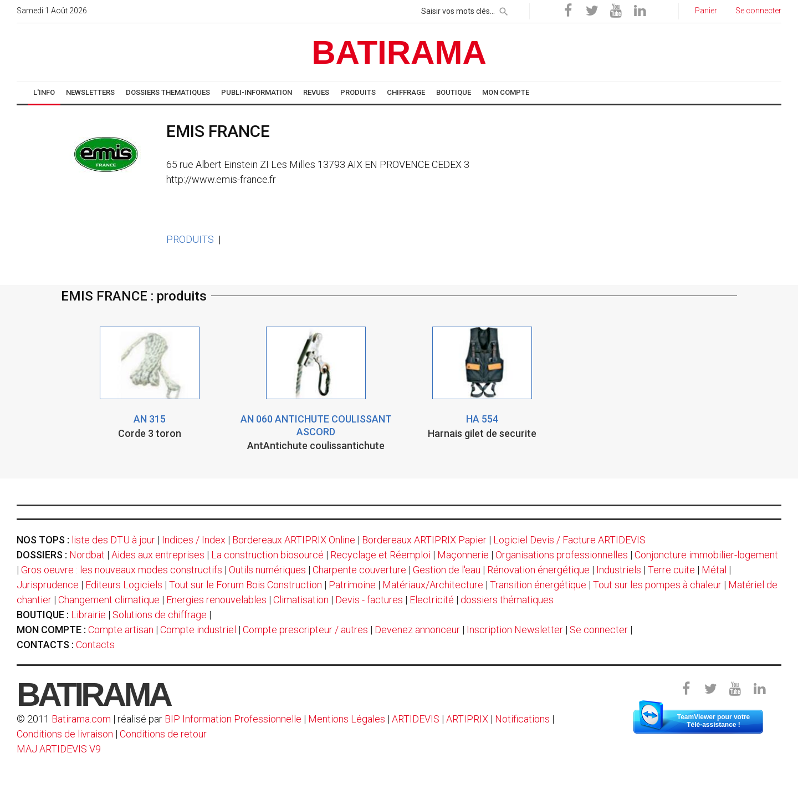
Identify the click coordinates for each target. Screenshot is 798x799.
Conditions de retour (163, 734)
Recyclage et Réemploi (380, 555)
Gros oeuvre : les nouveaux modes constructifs (121, 570)
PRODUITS (190, 239)
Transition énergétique (538, 585)
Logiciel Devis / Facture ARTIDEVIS (569, 540)
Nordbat (87, 555)
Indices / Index (194, 540)
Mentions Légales (346, 719)
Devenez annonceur (417, 629)
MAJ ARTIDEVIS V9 (59, 749)
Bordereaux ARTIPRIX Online (293, 540)
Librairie (88, 614)
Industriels (618, 570)
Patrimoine (352, 585)
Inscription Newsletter (515, 629)
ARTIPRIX (467, 719)
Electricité (432, 599)
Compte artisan (121, 629)
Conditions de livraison (65, 734)
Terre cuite (671, 570)
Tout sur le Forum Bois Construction (245, 585)
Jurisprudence (48, 585)
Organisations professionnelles (561, 555)
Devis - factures (369, 599)
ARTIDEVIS (415, 719)
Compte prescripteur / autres (305, 629)
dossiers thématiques (507, 599)
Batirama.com (81, 719)
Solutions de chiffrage (159, 614)
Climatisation (301, 599)
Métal (714, 570)
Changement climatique (109, 599)
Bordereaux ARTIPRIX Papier (424, 540)
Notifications (523, 719)
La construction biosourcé (267, 555)
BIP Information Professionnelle (233, 719)
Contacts (95, 644)
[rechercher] (504, 9)
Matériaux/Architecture (432, 585)
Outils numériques (267, 570)
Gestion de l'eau (446, 570)
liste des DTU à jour (113, 540)
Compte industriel (198, 629)
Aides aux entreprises (157, 555)
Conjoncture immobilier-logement (706, 555)
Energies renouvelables (216, 599)
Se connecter (599, 629)
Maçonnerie (463, 555)
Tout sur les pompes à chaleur (657, 585)
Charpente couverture (359, 570)
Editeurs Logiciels (123, 585)
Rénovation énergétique (538, 570)
